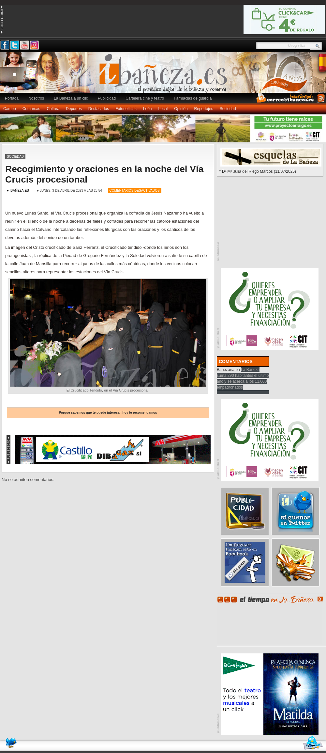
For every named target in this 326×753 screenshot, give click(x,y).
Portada (12, 98)
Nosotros (36, 98)
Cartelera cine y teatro (145, 98)
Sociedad (228, 108)
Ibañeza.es (164, 76)
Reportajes (203, 108)
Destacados (98, 108)
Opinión (180, 108)
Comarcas (31, 108)
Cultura (53, 108)
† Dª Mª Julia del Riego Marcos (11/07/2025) (257, 171)
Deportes (74, 108)
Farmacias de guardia (193, 98)
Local (163, 108)
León (147, 108)
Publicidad (107, 98)
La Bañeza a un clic (71, 98)
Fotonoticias (126, 108)
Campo (9, 108)
